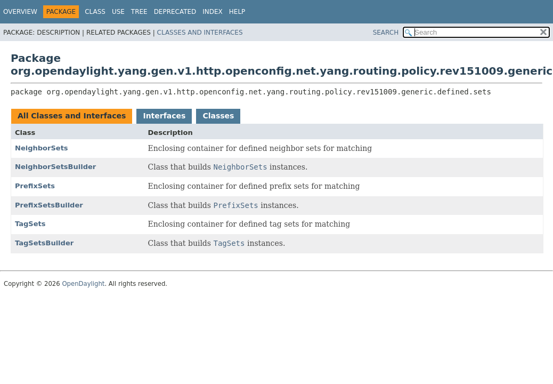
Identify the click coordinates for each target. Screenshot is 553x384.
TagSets (30, 224)
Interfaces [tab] (164, 115)
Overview (20, 11)
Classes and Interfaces (200, 32)
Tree (139, 11)
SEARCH (386, 32)
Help (237, 11)
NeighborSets (41, 148)
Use (118, 11)
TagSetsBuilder (44, 243)
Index (212, 11)
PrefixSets (35, 186)
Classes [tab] (218, 115)
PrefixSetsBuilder (49, 205)
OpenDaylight (83, 283)
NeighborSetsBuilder (55, 167)
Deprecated (175, 11)
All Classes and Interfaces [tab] (72, 115)
